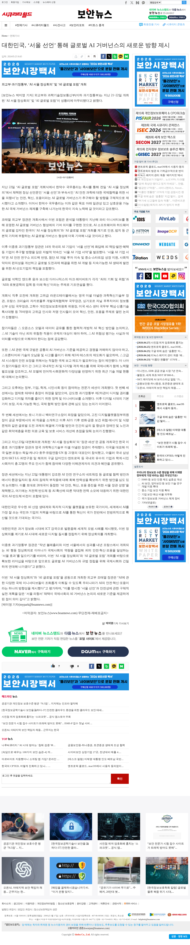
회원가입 (15, 2)
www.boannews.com (64, 613)
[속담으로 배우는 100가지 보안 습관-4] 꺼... (27, 752)
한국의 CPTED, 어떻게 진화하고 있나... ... (26, 766)
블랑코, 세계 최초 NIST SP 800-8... (156, 375)
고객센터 (93, 903)
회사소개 (6, 903)
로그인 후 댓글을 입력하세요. (56, 779)
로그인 (5, 2)
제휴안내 (104, 903)
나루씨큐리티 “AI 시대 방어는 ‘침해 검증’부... (28, 745)
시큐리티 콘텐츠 (175, 24)
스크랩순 (179, 396)
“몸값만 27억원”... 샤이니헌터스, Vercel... (160, 188)
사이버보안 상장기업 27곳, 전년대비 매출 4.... (94, 752)
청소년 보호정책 (66, 903)
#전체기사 (21, 25)
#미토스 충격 (96, 25)
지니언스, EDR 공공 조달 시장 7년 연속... (160, 371)
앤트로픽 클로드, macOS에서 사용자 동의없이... (96, 766)
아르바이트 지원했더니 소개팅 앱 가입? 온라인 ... (30, 759)
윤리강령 (81, 903)
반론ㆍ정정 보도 (179, 936)
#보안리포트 (77, 25)
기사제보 (26, 2)
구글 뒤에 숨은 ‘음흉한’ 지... (159, 351)
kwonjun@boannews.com (96, 928)
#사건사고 (59, 25)
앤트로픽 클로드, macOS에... (160, 347)
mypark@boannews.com (35, 604)
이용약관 (29, 903)
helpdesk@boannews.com (149, 919)
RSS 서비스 (131, 903)
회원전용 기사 (151, 24)
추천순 (160, 396)
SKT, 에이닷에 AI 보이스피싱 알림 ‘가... (159, 379)
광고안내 (18, 903)
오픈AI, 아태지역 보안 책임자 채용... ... (158, 388)
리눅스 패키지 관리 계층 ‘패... (160, 355)
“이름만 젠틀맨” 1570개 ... (158, 359)
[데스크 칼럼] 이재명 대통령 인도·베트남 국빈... (96, 759)
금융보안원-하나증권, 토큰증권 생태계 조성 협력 (96, 745)
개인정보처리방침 (46, 903)
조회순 (141, 396)
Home (4, 36)
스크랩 (36, 2)
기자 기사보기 (115, 623)
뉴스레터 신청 (49, 2)
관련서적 (116, 903)
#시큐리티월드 (40, 25)
